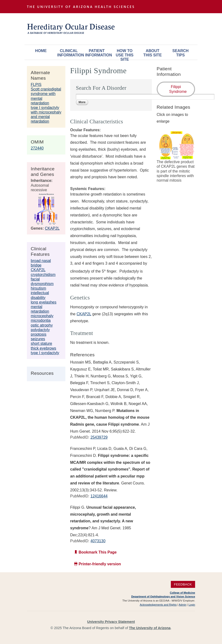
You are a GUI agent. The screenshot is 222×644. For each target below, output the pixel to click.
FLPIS (36, 85)
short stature (41, 343)
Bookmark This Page (98, 552)
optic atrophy (42, 325)
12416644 (98, 496)
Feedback (183, 584)
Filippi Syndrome (178, 89)
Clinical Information (70, 53)
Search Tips (180, 53)
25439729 (98, 437)
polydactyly (40, 330)
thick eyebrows (43, 348)
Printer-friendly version (100, 564)
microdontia (41, 320)
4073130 (97, 541)
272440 (37, 148)
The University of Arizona (150, 628)
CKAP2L (52, 228)
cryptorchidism (43, 275)
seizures (38, 339)
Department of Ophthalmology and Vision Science (163, 596)
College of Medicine (182, 592)
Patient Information (98, 53)
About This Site (152, 53)
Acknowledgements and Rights (158, 604)
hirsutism (38, 288)
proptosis (38, 334)
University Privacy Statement (111, 622)
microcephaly (42, 316)
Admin (182, 604)
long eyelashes (43, 302)
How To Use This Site (125, 54)
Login (192, 604)
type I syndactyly (45, 353)
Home (41, 51)
